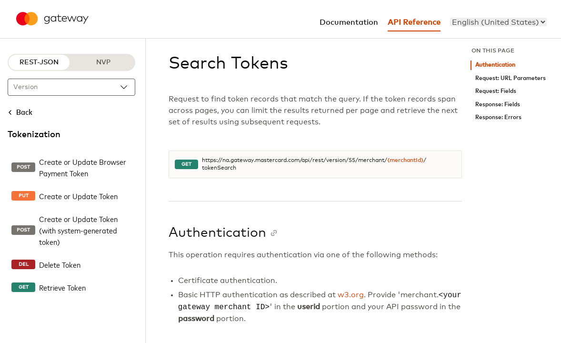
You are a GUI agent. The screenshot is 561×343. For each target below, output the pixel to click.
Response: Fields (497, 104)
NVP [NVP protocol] (103, 62)
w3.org (351, 295)
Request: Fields (495, 91)
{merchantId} (405, 160)
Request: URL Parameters (510, 78)
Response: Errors (498, 117)
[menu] (498, 22)
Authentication (495, 65)
